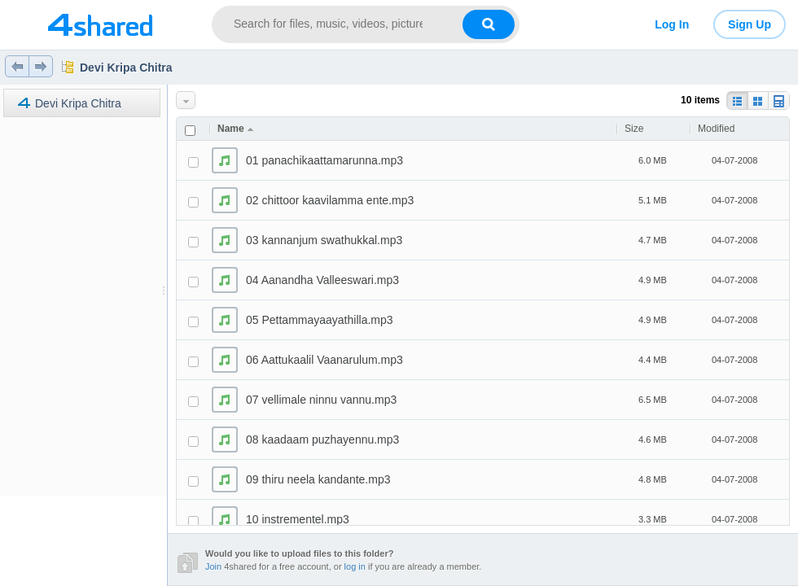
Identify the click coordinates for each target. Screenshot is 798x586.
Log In (672, 24)
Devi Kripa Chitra (126, 67)
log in (355, 566)
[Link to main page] (100, 24)
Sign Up (749, 24)
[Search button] (489, 24)
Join (213, 566)
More (186, 100)
